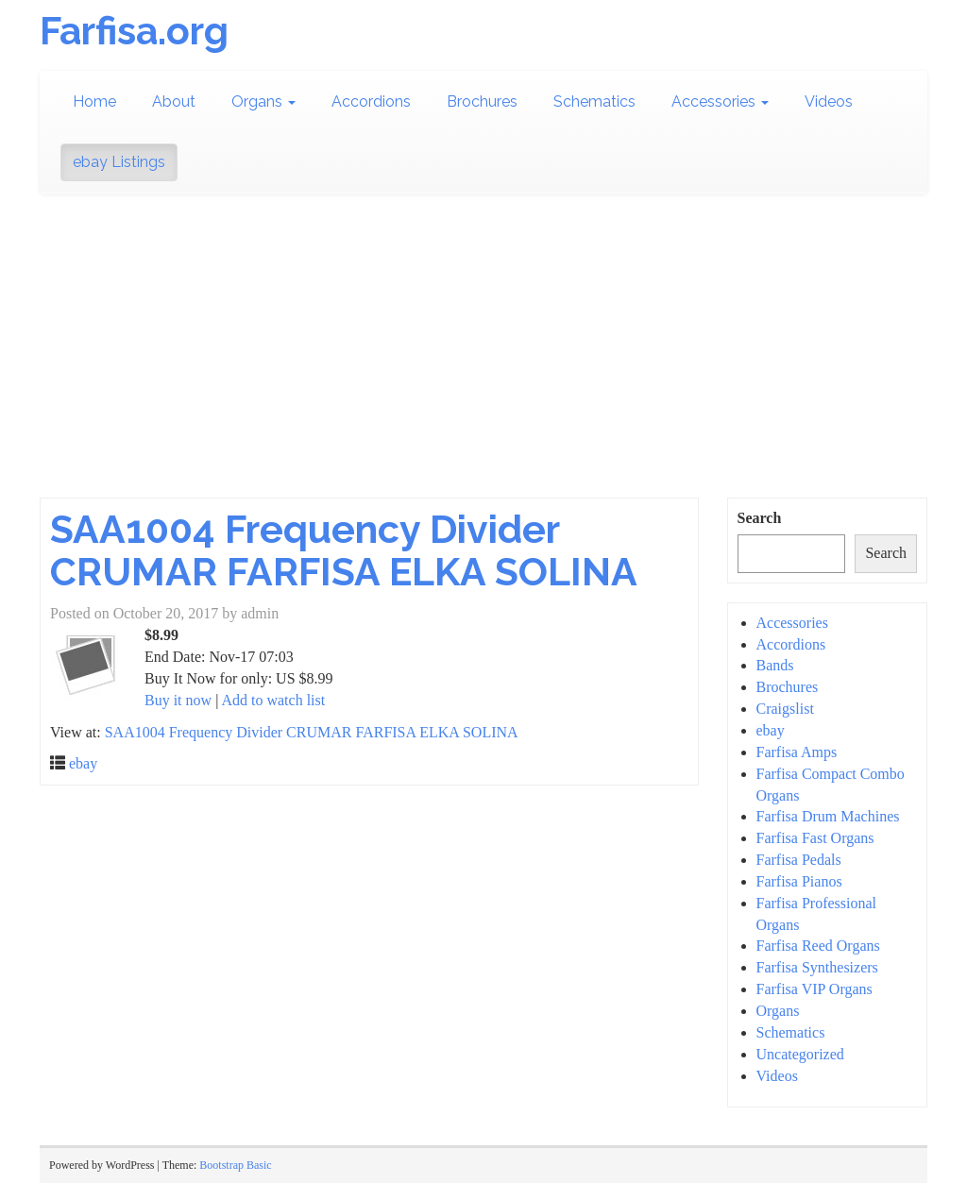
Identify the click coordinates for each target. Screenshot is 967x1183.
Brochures (482, 101)
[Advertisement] (483, 356)
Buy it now (178, 700)
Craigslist (785, 709)
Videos (829, 101)
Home (94, 101)
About (173, 101)
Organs (263, 101)
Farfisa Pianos (799, 881)
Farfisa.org (134, 31)
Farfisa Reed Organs (818, 946)
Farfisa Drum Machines (828, 816)
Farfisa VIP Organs (814, 989)
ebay (83, 763)
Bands (775, 665)
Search (760, 518)
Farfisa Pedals (798, 860)
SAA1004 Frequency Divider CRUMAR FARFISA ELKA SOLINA (343, 550)
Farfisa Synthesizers (817, 967)
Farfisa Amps (797, 752)
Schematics (594, 101)
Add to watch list (273, 700)
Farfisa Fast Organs (815, 838)
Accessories (720, 101)
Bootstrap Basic (235, 1165)
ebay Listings (119, 162)
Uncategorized (800, 1054)
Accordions (371, 101)
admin (260, 613)
